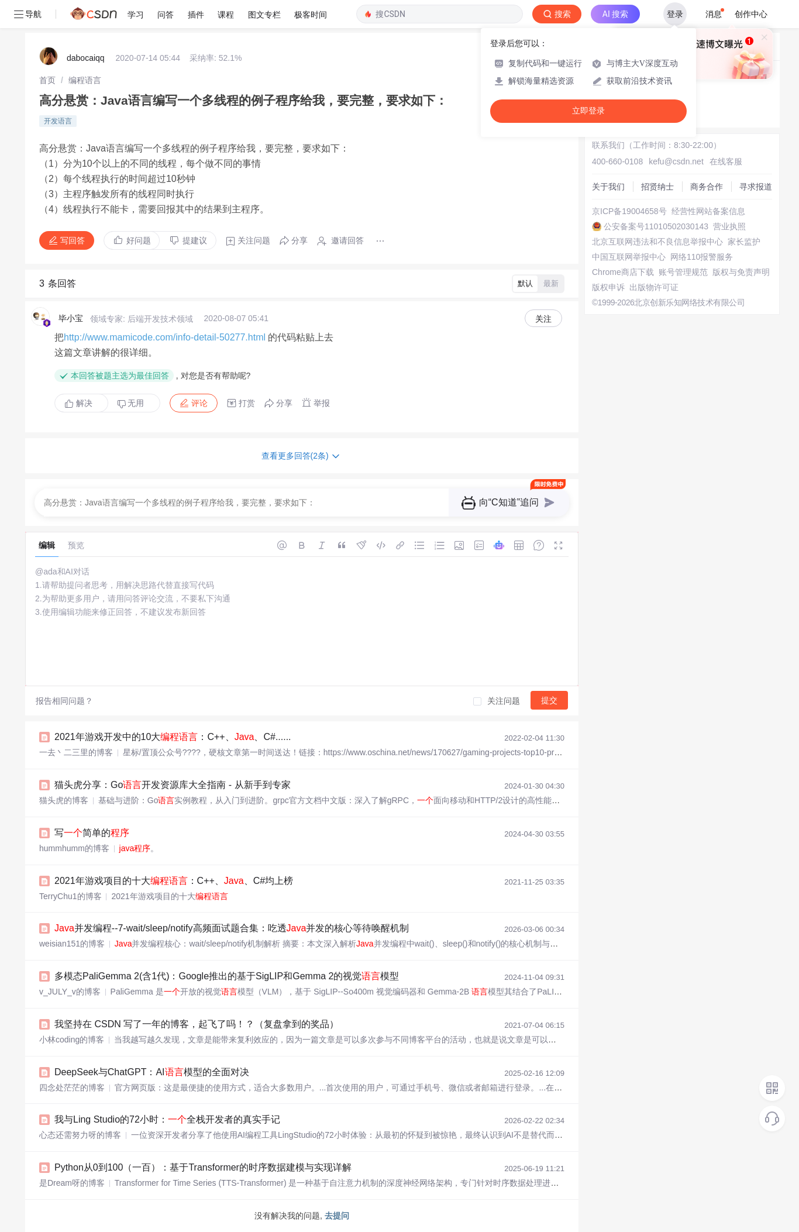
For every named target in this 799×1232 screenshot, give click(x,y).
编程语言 (84, 80)
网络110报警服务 (701, 256)
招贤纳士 (657, 186)
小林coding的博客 (71, 1039)
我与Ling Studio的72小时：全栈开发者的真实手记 (167, 1119)
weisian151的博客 (72, 943)
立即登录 (588, 110)
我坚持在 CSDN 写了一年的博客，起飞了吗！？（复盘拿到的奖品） (196, 1024)
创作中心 (751, 14)
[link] (47, 80)
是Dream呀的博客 (72, 1183)
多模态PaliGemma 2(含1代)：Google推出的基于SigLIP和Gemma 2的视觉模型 (226, 976)
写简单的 (91, 833)
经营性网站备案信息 (708, 211)
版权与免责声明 (741, 272)
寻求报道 (755, 186)
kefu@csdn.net (676, 161)
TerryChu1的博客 (70, 896)
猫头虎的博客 (63, 800)
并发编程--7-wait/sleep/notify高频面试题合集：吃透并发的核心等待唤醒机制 (231, 928)
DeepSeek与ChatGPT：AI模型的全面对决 (151, 1072)
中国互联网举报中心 (629, 256)
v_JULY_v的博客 (70, 991)
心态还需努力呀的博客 (80, 1135)
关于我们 (608, 186)
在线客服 (726, 161)
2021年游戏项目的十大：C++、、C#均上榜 (173, 881)
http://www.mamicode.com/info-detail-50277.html (165, 337)
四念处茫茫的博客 (72, 1087)
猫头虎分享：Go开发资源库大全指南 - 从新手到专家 (172, 785)
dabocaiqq (86, 58)
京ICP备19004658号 (629, 211)
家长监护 (744, 241)
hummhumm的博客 (74, 848)
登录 (675, 14)
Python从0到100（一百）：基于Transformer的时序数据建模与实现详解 (203, 1167)
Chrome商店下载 (623, 272)
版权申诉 (608, 287)
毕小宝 (70, 318)
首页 (47, 80)
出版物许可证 (654, 287)
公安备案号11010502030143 (656, 226)
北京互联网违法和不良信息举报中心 (657, 241)
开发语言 (58, 121)
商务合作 (706, 186)
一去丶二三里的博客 (76, 752)
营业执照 (729, 226)
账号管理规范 (683, 272)
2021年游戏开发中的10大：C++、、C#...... (172, 737)
